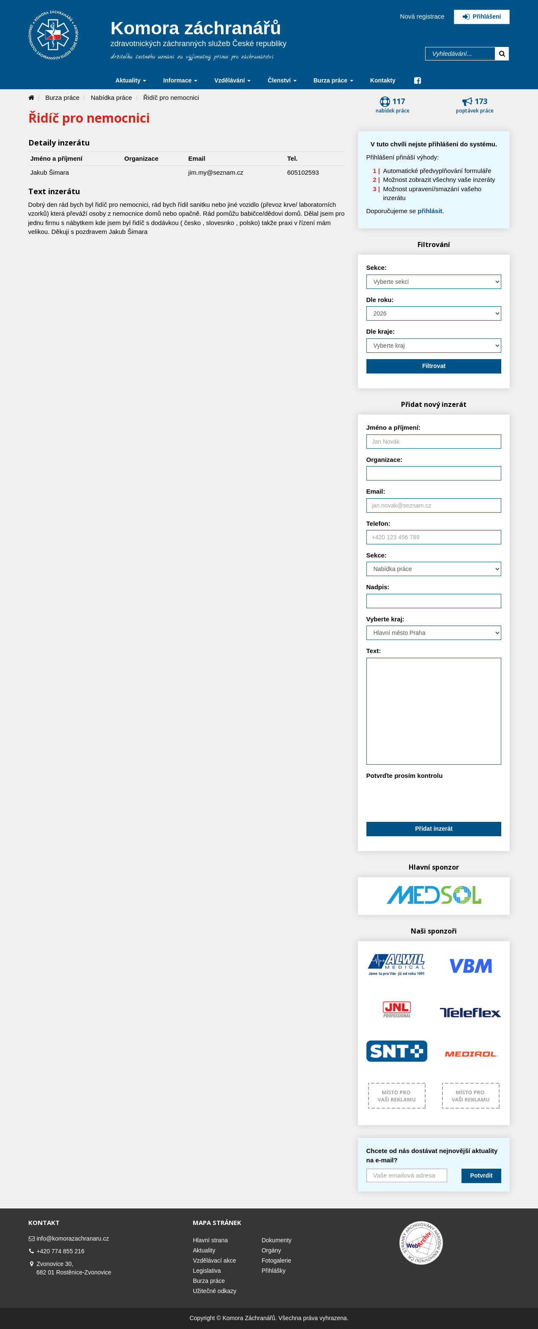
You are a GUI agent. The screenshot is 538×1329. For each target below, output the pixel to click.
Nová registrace (422, 16)
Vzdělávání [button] (232, 80)
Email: (375, 491)
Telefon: (378, 523)
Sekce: (376, 267)
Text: (373, 650)
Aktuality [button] (130, 80)
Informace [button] (180, 80)
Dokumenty (277, 1240)
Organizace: (384, 459)
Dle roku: (380, 299)
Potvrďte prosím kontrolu (404, 775)
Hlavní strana (210, 1240)
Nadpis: (378, 586)
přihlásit (430, 210)
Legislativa (207, 1270)
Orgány (271, 1250)
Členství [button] (282, 80)
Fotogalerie (276, 1260)
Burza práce (62, 97)
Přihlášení (482, 16)
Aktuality (204, 1250)
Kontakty (383, 80)
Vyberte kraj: (385, 619)
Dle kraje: (380, 331)
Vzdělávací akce (214, 1260)
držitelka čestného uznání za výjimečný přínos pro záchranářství (192, 57)
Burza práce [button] (333, 80)
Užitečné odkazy (214, 1291)
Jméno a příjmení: (393, 427)
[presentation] (430, 799)
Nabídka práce (111, 97)
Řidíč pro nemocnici (171, 97)
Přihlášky (274, 1270)
